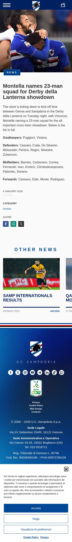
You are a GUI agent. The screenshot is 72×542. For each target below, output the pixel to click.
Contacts (36, 413)
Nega (36, 518)
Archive (7, 208)
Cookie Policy (31, 537)
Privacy (45, 537)
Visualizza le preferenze (36, 529)
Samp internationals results (27, 299)
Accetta (36, 508)
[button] (66, 469)
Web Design (36, 410)
